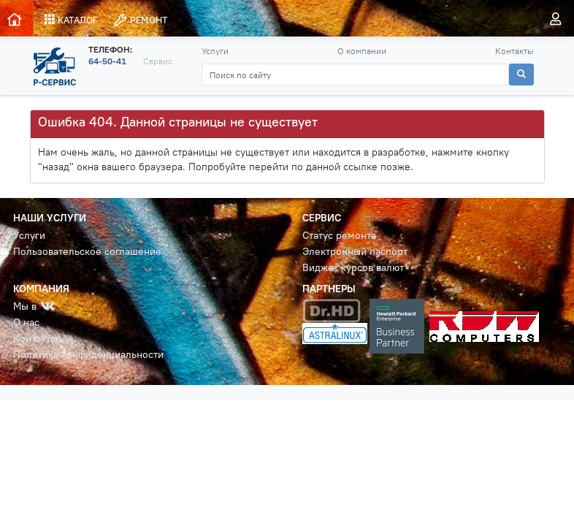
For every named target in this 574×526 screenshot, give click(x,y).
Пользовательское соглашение (87, 251)
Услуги (215, 50)
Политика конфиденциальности (88, 354)
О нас (26, 322)
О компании (361, 50)
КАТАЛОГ (71, 20)
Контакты (514, 50)
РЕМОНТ (140, 20)
